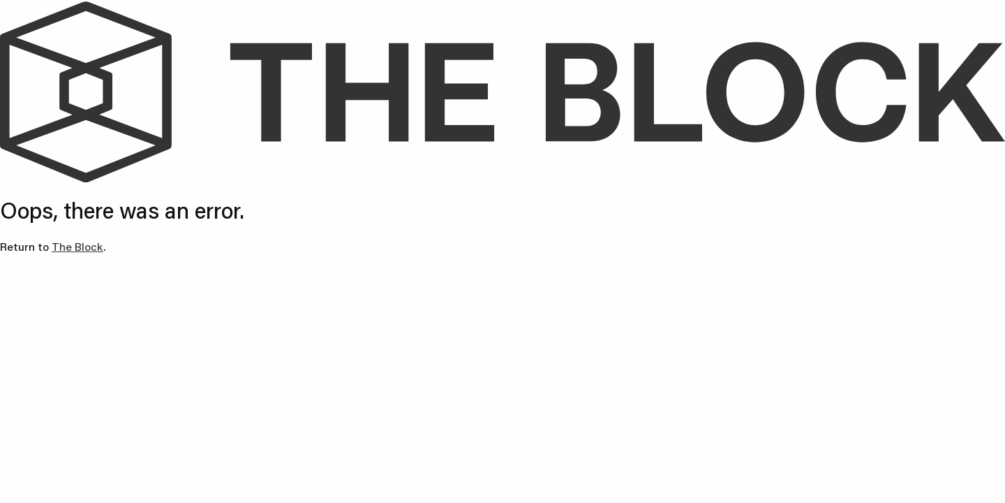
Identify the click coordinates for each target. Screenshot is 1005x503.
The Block (77, 246)
